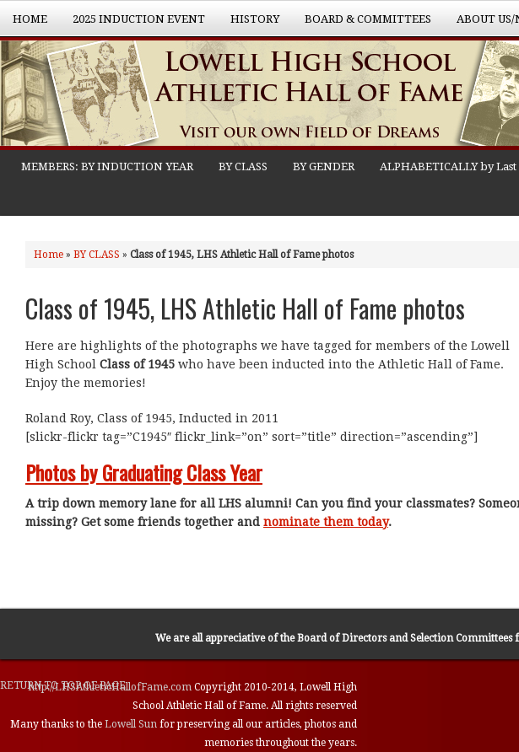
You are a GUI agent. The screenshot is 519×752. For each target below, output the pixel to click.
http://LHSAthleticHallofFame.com (111, 687)
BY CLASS (243, 166)
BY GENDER (323, 166)
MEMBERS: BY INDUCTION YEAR (107, 166)
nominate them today (325, 522)
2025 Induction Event (132, 24)
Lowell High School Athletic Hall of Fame (169, 95)
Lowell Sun (132, 724)
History (248, 24)
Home (30, 19)
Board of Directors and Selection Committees (404, 638)
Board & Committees (361, 24)
